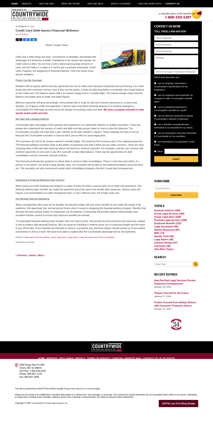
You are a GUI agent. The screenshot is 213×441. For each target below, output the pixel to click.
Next (41, 268)
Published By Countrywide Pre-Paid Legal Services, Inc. (29, 14)
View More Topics (163, 280)
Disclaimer (72, 388)
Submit (176, 172)
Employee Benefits (167, 242)
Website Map (131, 388)
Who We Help (103, 3)
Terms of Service (101, 388)
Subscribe (176, 208)
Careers (117, 388)
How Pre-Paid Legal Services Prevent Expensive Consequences (173, 314)
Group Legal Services (168, 228)
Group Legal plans (59, 250)
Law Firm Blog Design (184, 435)
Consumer (162, 275)
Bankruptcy (29, 250)
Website (34, 3)
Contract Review (165, 271)
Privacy (85, 388)
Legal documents (86, 250)
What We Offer (78, 3)
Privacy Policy (70, 420)
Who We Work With (157, 3)
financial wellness (42, 250)
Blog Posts (162, 388)
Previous (22, 268)
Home (18, 3)
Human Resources (166, 252)
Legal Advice (73, 250)
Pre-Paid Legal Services (169, 238)
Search (195, 295)
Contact (184, 3)
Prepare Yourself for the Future (170, 324)
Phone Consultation (106, 250)
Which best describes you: (167, 90)
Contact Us (147, 388)
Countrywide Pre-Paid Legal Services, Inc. (51, 435)
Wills (159, 256)
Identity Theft (163, 261)
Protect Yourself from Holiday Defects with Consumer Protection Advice (174, 336)
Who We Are (54, 3)
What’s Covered (128, 3)
